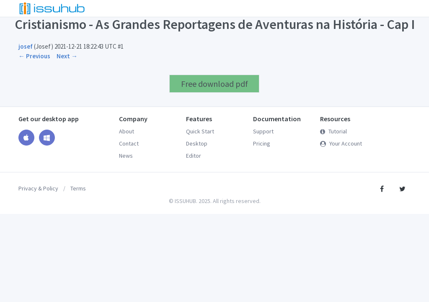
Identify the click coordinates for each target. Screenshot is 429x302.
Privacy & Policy (38, 188)
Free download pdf (214, 83)
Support (263, 131)
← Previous (34, 56)
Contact (129, 143)
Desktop (196, 143)
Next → (67, 56)
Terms (78, 188)
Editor (193, 155)
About (126, 131)
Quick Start (200, 131)
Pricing (261, 143)
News (126, 155)
